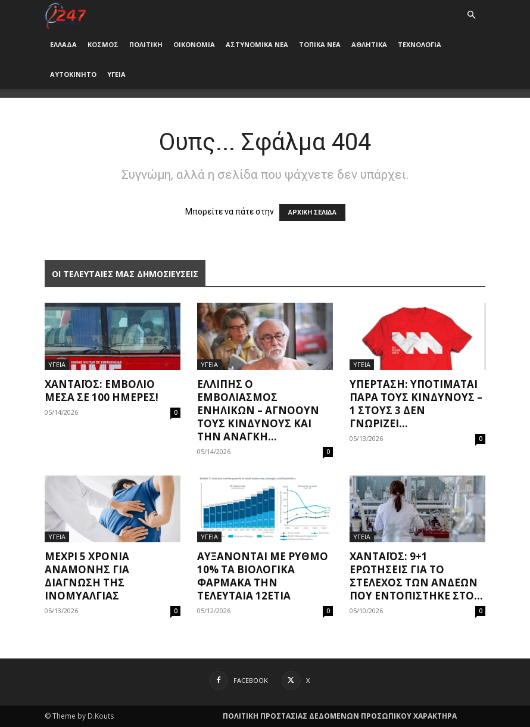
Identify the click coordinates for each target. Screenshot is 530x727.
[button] (471, 15)
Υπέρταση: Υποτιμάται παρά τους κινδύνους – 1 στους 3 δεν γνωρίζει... (416, 403)
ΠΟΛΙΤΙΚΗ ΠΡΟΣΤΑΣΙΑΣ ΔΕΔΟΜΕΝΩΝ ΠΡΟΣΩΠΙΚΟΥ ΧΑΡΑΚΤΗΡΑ (340, 716)
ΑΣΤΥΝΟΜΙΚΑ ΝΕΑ (257, 44)
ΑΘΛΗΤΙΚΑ (369, 44)
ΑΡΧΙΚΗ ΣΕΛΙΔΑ (312, 212)
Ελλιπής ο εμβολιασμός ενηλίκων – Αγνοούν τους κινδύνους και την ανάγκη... (258, 410)
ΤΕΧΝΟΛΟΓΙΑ (419, 44)
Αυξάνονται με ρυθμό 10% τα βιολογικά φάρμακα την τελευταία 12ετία (262, 575)
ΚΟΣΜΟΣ (103, 44)
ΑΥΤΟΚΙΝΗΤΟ (73, 74)
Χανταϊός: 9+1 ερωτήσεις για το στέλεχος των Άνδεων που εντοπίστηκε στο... (416, 575)
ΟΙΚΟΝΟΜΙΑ (194, 44)
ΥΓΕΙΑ (116, 74)
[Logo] (65, 14)
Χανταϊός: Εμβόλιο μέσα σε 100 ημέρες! (101, 390)
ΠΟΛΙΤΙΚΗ (146, 44)
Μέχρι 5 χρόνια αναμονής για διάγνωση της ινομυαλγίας (87, 575)
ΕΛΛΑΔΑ (63, 44)
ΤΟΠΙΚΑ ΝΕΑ (320, 44)
